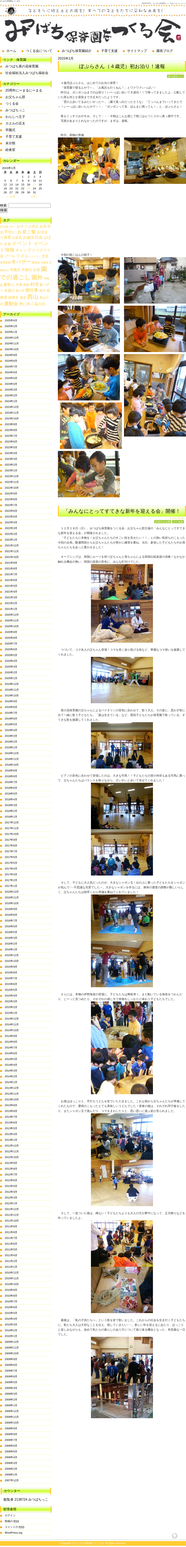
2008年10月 (12, 1422)
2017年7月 (11, 851)
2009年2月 (11, 1399)
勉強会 (36, 262)
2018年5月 (11, 793)
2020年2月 (11, 672)
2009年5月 (11, 1382)
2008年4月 (11, 1457)
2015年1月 (11, 1012)
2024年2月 (11, 395)
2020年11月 (12, 620)
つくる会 (178, 521)
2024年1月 (11, 401)
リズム (22, 256)
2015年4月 (11, 995)
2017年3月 (11, 874)
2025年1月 (11, 331)
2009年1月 (11, 1405)
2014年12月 (12, 1018)
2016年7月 (11, 920)
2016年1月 (11, 949)
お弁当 (45, 226)
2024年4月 (11, 383)
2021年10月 (12, 557)
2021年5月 (11, 585)
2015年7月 (11, 978)
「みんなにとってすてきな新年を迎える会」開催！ (121, 511)
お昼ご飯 (26, 231)
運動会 (11, 303)
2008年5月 (11, 1451)
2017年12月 (12, 822)
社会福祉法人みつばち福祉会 (26, 73)
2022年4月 (11, 522)
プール (10, 256)
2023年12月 (12, 406)
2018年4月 (11, 799)
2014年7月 (11, 1047)
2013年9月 (11, 1105)
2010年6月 (11, 1307)
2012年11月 (12, 1151)
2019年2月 (11, 741)
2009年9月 (11, 1359)
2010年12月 (12, 1272)
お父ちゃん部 (162, 521)
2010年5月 (11, 1313)
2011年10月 (12, 1220)
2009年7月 (11, 1370)
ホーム (11, 51)
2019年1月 (11, 747)
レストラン (35, 256)
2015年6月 (11, 984)
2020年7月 (11, 643)
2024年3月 (11, 389)
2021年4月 (11, 591)
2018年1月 (11, 816)
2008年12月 (12, 1411)
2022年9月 (11, 493)
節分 (42, 290)
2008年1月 (11, 1474)
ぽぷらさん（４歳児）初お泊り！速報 (122, 66)
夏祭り (9, 285)
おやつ (22, 226)
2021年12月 (12, 545)
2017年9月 (11, 839)
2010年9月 (11, 1289)
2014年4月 (11, 1064)
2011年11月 (12, 1214)
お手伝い (8, 232)
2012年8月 (11, 1168)
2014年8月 (11, 1041)
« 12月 (11, 196)
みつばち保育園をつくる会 (10, 1)
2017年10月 (12, 834)
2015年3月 (11, 1001)
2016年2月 (11, 943)
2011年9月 (11, 1226)
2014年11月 (12, 1024)
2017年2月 (11, 880)
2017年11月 (12, 828)
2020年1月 (11, 678)
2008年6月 (11, 1445)
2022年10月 (12, 487)
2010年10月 (12, 1284)
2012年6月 (11, 1180)
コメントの (14, 1526)
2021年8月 (11, 568)
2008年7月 (11, 1439)
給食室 (10, 149)
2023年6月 (11, 441)
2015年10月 (12, 960)
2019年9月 (11, 701)
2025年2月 (11, 326)
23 (28, 188)
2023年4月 (11, 453)
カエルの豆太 (15, 123)
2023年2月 (11, 464)
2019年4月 (11, 730)
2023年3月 (11, 458)
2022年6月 (11, 510)
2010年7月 (11, 1301)
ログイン (10, 1515)
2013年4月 (11, 1134)
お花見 (17, 237)
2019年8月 (11, 707)
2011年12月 (12, 1209)
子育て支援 (109, 51)
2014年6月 (11, 1053)
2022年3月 (11, 528)
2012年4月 (11, 1191)
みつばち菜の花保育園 (21, 66)
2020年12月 (12, 614)
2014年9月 (11, 1036)
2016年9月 (11, 909)
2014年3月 (11, 1070)
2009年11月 (12, 1347)
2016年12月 (12, 891)
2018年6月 (11, 787)
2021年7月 (11, 574)
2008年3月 (11, 1463)
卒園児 (15, 270)
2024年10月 (12, 349)
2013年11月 (12, 1093)
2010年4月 (11, 1318)
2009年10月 (12, 1353)
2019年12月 (12, 683)
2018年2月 (11, 810)
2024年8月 (11, 360)
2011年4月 (11, 1255)
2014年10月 (12, 1030)
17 (34, 184)
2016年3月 (11, 937)
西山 (32, 296)
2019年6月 (11, 718)
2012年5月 (11, 1186)
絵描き (13, 297)
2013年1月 (11, 1139)
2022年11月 (12, 482)
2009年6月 (11, 1376)
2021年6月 (11, 580)
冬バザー (21, 261)
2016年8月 (11, 914)
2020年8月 (11, 637)
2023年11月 (12, 412)
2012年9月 (11, 1162)
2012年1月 (11, 1203)
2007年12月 (12, 1480)
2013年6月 (11, 1122)
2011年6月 (11, 1243)
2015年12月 (12, 955)
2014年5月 (11, 1059)
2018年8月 (11, 776)
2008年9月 (11, 1428)
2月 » (34, 196)
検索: (3, 205)
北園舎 (44, 262)
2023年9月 (11, 424)
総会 (23, 297)
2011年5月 (11, 1249)
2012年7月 (11, 1174)
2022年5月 (11, 516)
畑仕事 (31, 290)
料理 (34, 284)
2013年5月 (11, 1128)
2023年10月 (12, 418)
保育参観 (5, 262)
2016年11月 (12, 897)
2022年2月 (11, 533)
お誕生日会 (33, 237)
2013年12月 (12, 1087)
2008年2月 (11, 1468)
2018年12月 (12, 753)
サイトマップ (137, 51)
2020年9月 (11, 632)
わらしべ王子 (15, 117)
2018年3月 (11, 805)
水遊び (9, 290)
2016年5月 (11, 932)
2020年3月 (11, 666)
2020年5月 (11, 655)
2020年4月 (11, 660)
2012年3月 (11, 1197)
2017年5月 (11, 862)
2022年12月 (12, 476)
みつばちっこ (175, 76)
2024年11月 (12, 343)
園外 (37, 277)
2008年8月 (11, 1434)
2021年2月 (11, 603)
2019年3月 (11, 735)
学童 (19, 284)
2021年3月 (11, 597)
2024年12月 (12, 337)
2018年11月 (12, 759)
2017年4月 (11, 868)
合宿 (36, 270)
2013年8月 (11, 1111)
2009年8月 (11, 1364)
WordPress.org (13, 1532)
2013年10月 (12, 1099)
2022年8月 (11, 499)
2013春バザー (8, 226)
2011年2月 (11, 1261)
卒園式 (10, 130)
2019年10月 (12, 695)
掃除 (26, 284)
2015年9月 (11, 966)
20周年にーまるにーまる (23, 90)
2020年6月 (11, 649)
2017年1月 (11, 885)
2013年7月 (11, 1116)
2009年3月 (11, 1393)
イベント (22, 243)
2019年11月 (12, 689)
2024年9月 (11, 355)
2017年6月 (11, 857)
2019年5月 (11, 724)
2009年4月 (11, 1388)
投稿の (12, 1521)
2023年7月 (11, 435)
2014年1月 (11, 1082)
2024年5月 (11, 378)
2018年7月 (11, 782)
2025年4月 (11, 320)
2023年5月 (11, 447)
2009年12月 (12, 1341)
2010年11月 (12, 1278)
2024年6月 (11, 372)
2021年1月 (11, 608)
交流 (45, 256)
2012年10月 (12, 1157)
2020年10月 (12, 626)
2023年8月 (11, 430)
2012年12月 (12, 1145)
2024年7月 (11, 366)
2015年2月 (11, 1007)
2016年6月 (11, 926)
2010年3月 (11, 1324)
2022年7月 (11, 505)
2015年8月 (11, 972)
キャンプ (23, 250)
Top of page (175, 1536)
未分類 (10, 143)
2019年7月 (11, 712)
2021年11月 (12, 551)
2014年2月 (11, 1076)
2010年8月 (11, 1295)
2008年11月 (12, 1416)
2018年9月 (11, 770)
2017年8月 (11, 845)
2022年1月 (11, 539)
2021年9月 (11, 562)
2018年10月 (12, 764)
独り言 (20, 290)
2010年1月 (11, 1336)
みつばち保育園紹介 (77, 51)
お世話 (33, 226)
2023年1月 (11, 470)
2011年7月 (11, 1237)
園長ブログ (164, 51)
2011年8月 (11, 1232)
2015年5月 (11, 989)
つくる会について (39, 51)
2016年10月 (12, 903)
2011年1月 (11, 1266)
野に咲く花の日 (32, 304)
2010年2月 (11, 1330)
